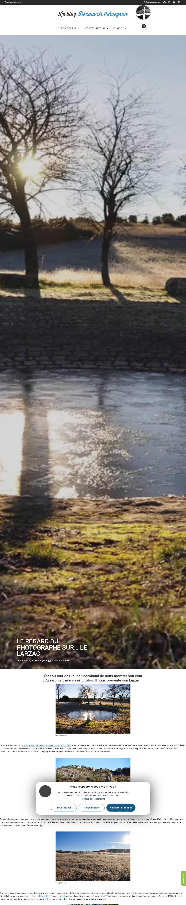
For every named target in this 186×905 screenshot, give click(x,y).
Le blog (93, 14)
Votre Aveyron (39, 660)
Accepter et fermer (121, 807)
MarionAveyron (62, 660)
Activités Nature (96, 28)
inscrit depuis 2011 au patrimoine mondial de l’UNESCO (46, 745)
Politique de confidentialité (93, 799)
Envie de (119, 28)
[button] (144, 26)
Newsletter (183, 878)
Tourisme (13, 2)
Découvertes (69, 28)
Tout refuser (64, 807)
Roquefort (44, 896)
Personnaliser (92, 807)
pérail (62, 896)
